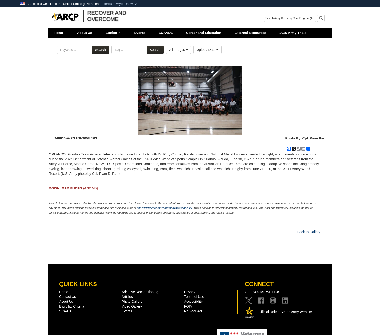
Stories (113, 33)
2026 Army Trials (292, 33)
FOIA (188, 306)
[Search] (290, 18)
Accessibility (193, 301)
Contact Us (67, 297)
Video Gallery (132, 306)
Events (139, 33)
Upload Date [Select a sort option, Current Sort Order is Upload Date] (207, 50)
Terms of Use (194, 297)
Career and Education (203, 33)
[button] (120, 3)
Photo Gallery (132, 301)
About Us (84, 33)
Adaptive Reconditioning (140, 292)
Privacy (189, 292)
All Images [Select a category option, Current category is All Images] (178, 50)
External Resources (250, 33)
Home (59, 33)
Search (100, 50)
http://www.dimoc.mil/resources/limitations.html (164, 207)
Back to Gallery (308, 232)
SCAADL (166, 33)
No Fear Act (193, 311)
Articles (127, 297)
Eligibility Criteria (71, 306)
